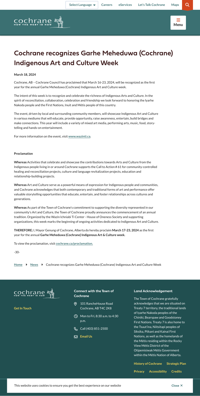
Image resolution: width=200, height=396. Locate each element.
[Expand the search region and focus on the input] (187, 5)
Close (175, 385)
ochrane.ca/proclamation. (75, 243)
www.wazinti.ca (79, 136)
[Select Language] (81, 5)
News (34, 265)
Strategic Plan (176, 363)
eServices (125, 5)
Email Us (86, 336)
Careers (106, 5)
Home (18, 265)
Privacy (139, 371)
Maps (175, 5)
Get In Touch (22, 308)
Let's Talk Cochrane (151, 5)
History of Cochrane (148, 363)
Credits (176, 371)
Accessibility (158, 371)
